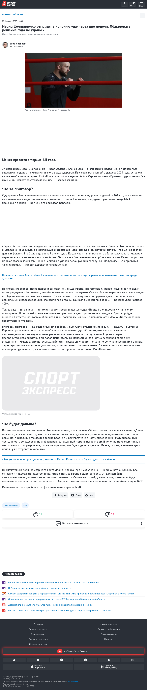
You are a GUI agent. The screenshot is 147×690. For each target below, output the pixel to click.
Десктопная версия (38, 644)
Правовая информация (109, 629)
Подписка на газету (38, 629)
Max (92, 495)
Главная (6, 14)
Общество (18, 14)
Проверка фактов (109, 634)
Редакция (38, 624)
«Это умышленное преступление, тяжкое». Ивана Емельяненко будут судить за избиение (59, 459)
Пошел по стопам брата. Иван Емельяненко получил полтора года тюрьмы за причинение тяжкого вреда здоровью (69, 276)
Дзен (78, 495)
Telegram (62, 495)
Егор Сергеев (18, 43)
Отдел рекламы (38, 634)
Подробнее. (73, 681)
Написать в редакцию (109, 624)
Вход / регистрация (38, 639)
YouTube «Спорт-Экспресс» (73, 651)
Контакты (108, 639)
